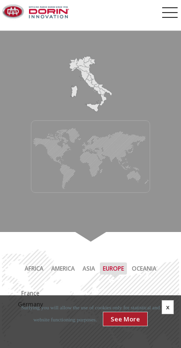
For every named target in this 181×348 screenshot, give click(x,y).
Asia (89, 268)
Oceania (144, 268)
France (30, 293)
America (63, 268)
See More (125, 319)
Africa (34, 268)
